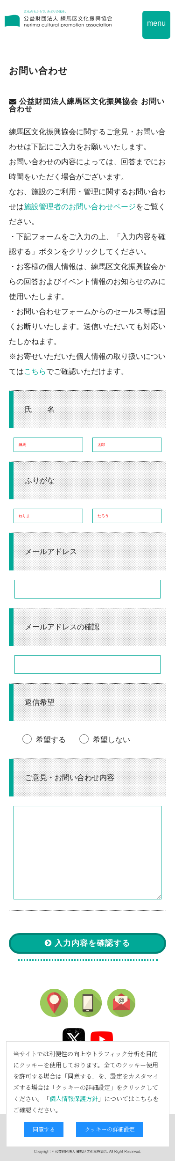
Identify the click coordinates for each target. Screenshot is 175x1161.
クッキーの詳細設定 (109, 1129)
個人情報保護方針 (73, 1098)
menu (156, 23)
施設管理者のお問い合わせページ (80, 207)
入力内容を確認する (88, 943)
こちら (35, 371)
